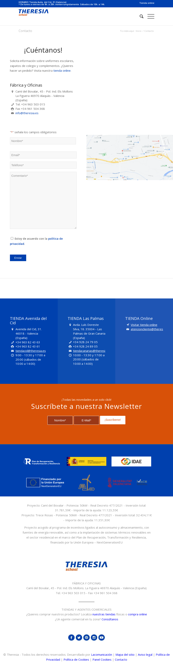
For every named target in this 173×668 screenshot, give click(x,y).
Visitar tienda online (144, 325)
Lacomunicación (101, 654)
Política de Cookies (76, 659)
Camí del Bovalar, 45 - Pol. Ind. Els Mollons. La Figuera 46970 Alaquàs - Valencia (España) (86, 588)
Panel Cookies (101, 659)
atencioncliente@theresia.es (150, 329)
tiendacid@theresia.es (30, 351)
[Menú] (148, 16)
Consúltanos (110, 619)
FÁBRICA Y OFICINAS (86, 583)
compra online (137, 614)
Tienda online (146, 2)
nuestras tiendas (103, 614)
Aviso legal (145, 654)
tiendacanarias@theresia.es (92, 351)
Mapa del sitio (125, 654)
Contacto (25, 31)
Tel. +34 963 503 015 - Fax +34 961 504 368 (86, 593)
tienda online (62, 70)
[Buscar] (139, 16)
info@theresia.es (26, 113)
